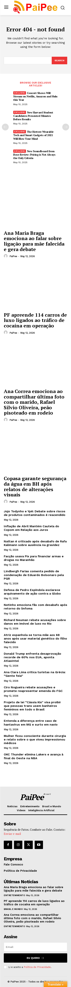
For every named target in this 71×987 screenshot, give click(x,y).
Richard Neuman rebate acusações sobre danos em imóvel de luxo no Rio (35, 621)
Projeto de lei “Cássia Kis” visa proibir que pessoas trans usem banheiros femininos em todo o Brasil (32, 705)
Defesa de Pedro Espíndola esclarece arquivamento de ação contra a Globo (32, 591)
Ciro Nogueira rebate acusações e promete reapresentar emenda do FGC (33, 689)
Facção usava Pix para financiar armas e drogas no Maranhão (34, 558)
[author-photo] (6, 256)
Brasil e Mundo (13, 909)
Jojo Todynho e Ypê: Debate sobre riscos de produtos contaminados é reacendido (34, 513)
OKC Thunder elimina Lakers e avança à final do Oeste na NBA (33, 756)
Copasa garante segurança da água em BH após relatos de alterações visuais (35, 486)
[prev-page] (5, 127)
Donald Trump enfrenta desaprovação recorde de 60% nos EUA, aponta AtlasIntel (32, 657)
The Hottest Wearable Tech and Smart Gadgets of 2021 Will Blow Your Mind (33, 135)
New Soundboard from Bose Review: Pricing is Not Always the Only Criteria (34, 154)
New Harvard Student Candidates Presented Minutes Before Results (33, 116)
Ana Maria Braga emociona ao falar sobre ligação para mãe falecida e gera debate (34, 241)
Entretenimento (14, 895)
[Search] (59, 60)
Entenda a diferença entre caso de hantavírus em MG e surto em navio (31, 722)
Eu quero (35, 958)
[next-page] (65, 127)
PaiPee (13, 256)
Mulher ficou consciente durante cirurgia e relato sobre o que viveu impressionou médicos (35, 739)
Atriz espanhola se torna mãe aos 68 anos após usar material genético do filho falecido (35, 638)
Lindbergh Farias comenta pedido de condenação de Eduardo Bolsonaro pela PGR (34, 574)
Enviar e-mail (12, 834)
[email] (35, 946)
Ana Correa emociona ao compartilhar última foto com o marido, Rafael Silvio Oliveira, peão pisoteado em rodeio (34, 402)
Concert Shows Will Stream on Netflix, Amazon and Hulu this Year (35, 96)
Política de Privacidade (37, 967)
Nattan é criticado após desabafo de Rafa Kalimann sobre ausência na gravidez (35, 543)
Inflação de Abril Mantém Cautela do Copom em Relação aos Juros (31, 528)
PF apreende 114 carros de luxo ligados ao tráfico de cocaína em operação (35, 320)
